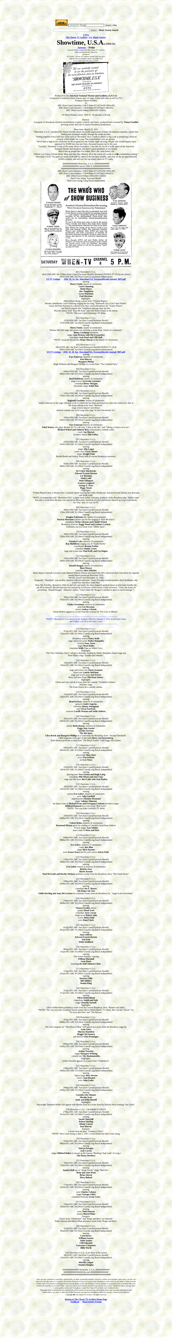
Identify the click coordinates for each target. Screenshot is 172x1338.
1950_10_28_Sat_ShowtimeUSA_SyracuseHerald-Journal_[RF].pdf (94, 352)
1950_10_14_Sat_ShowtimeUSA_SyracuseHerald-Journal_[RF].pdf (95, 279)
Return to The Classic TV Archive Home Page (86, 1299)
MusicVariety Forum (91, 1302)
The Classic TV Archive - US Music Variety (86, 37)
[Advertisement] (86, 7)
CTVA (86, 35)
